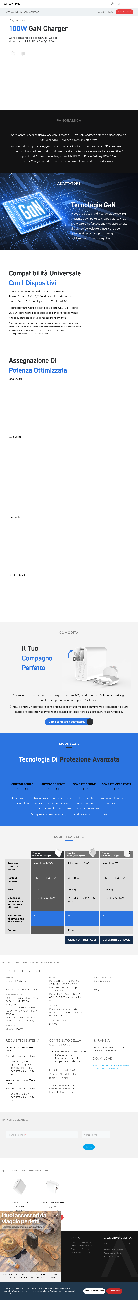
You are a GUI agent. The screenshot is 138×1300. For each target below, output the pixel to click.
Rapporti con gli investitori (82, 1242)
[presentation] (57, 1146)
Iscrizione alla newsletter (114, 1249)
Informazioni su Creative (81, 1239)
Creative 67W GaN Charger (52, 1202)
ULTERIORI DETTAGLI (82, 941)
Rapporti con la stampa (81, 1246)
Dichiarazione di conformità (82, 1249)
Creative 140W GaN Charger (20, 1202)
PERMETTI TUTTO (114, 1291)
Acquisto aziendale (112, 1256)
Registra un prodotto (112, 1253)
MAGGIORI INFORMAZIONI (94, 1291)
